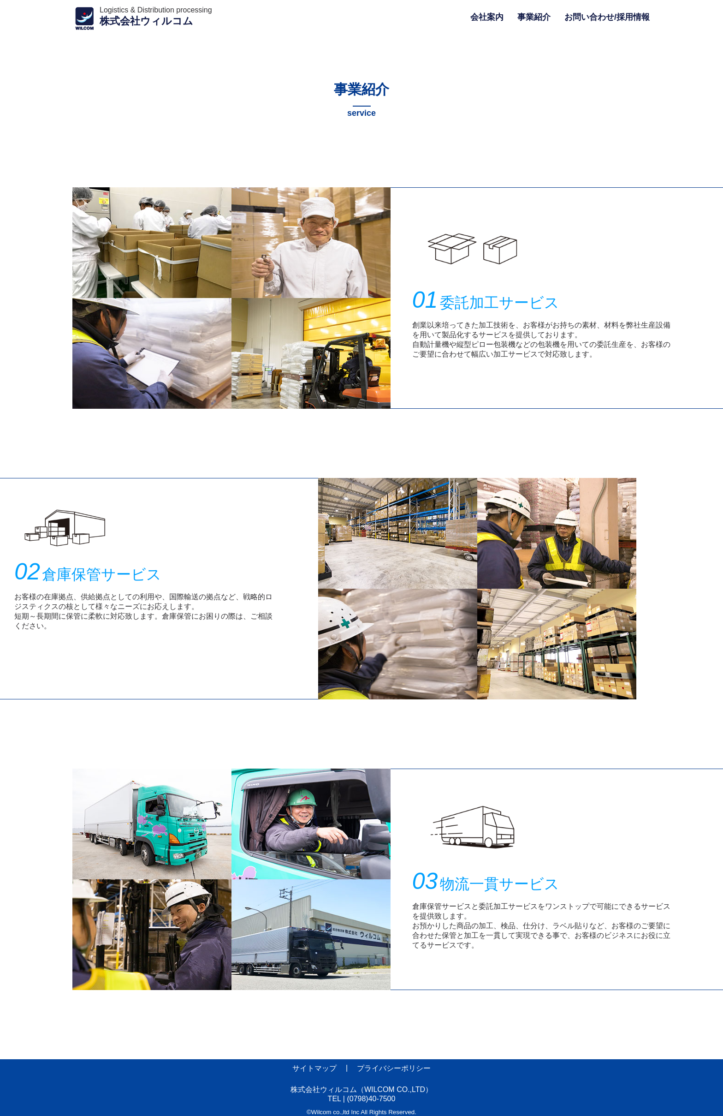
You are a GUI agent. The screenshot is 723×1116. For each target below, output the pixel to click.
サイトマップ (314, 1068)
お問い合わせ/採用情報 (607, 17)
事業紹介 (534, 17)
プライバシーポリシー (394, 1068)
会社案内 (487, 17)
